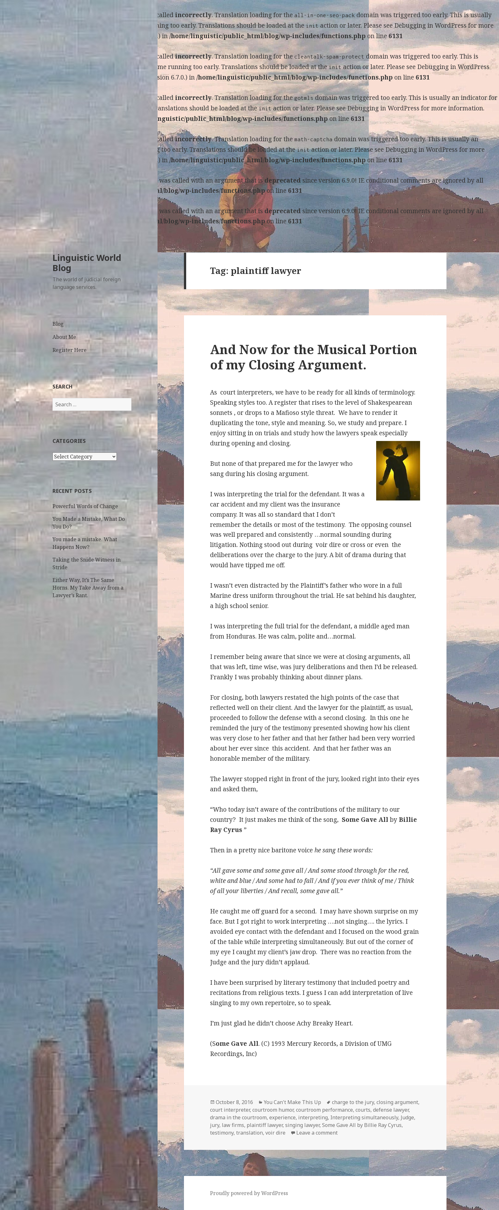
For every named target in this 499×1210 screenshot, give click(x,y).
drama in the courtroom (238, 1117)
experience (282, 1117)
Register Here (70, 349)
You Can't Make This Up (292, 1102)
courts (362, 1109)
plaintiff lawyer (265, 1125)
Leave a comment (317, 1132)
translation (249, 1132)
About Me (64, 336)
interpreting (313, 1117)
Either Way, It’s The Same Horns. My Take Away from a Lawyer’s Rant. (88, 588)
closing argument (397, 1102)
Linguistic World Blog (87, 263)
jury (214, 1125)
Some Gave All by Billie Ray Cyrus (362, 1125)
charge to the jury (353, 1102)
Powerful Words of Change (85, 506)
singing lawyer (302, 1125)
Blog (58, 323)
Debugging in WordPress (430, 25)
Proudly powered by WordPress (249, 1193)
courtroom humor (272, 1109)
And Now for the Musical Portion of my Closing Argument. (313, 357)
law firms (233, 1125)
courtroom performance (324, 1109)
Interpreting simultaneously (364, 1117)
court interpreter (230, 1109)
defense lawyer (391, 1109)
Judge (407, 1117)
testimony (222, 1132)
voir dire (275, 1132)
